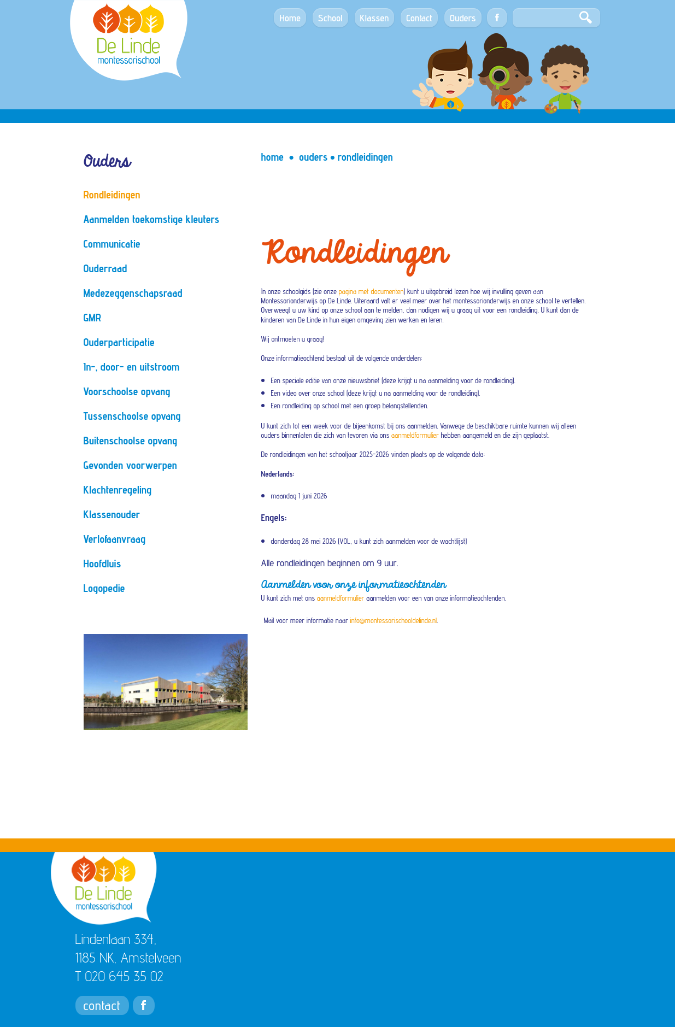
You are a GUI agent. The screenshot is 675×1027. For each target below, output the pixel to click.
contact (102, 1005)
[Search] (556, 17)
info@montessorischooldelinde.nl (393, 620)
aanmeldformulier (415, 435)
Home (272, 156)
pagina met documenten (371, 291)
